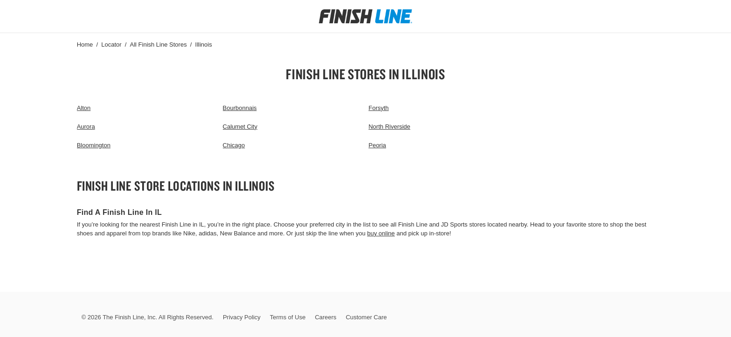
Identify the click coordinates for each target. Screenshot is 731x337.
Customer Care (366, 317)
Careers (325, 317)
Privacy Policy (242, 317)
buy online (381, 233)
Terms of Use (288, 317)
